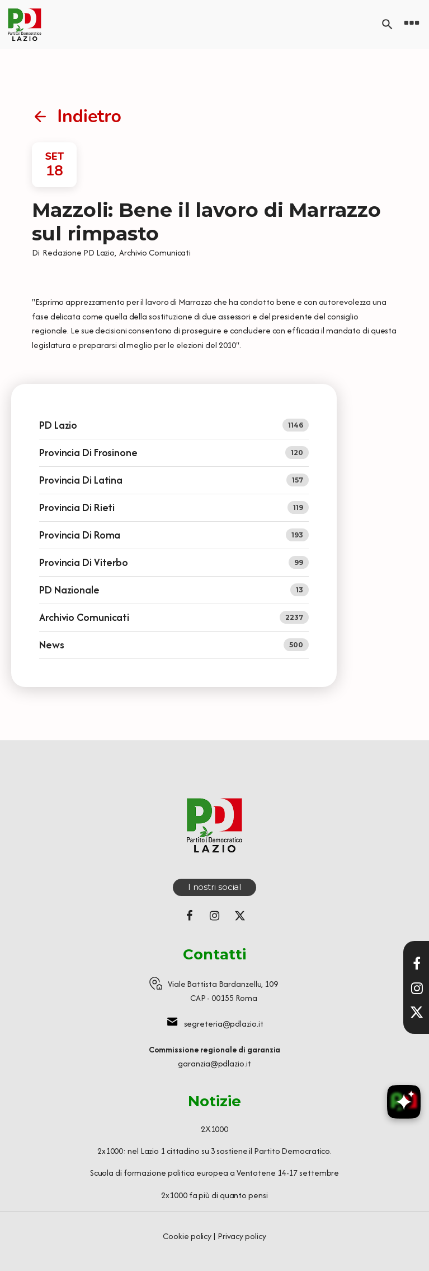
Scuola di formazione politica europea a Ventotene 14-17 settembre (215, 1172)
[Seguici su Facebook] (189, 915)
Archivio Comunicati (155, 252)
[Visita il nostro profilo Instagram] (416, 988)
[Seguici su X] (417, 1012)
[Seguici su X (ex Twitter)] (240, 915)
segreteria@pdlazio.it (223, 1023)
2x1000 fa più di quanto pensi (214, 1195)
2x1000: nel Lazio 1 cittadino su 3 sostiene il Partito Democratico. (214, 1150)
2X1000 (214, 1129)
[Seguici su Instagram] (214, 915)
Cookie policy (187, 1236)
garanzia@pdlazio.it (214, 1063)
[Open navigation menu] (412, 25)
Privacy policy (242, 1236)
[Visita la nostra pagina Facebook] (416, 963)
